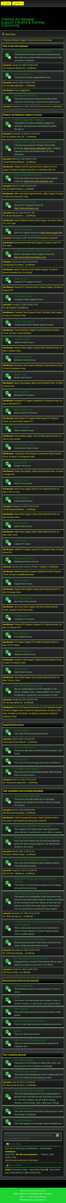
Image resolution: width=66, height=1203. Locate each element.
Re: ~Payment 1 (41, 567)
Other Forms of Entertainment (30, 1040)
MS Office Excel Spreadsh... (14, 813)
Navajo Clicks (21, 580)
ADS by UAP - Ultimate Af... (14, 873)
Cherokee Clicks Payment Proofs (27, 312)
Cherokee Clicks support (52, 312)
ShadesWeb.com (40, 1200)
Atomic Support (40, 220)
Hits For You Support (22, 489)
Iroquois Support (46, 287)
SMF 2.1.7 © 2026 (26, 1197)
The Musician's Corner (26, 1071)
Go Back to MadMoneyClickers (21, 575)
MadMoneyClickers (24, 558)
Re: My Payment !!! (10, 308)
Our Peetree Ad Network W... (14, 68)
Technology (20, 759)
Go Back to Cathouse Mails (35, 710)
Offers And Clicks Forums (28, 175)
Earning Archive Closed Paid (29, 939)
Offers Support (49, 194)
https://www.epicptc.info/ (51, 233)
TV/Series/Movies (23, 986)
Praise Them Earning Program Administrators (38, 837)
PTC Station (20, 633)
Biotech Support (41, 269)
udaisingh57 (58, 106)
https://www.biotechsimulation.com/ (30, 257)
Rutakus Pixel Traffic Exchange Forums (35, 142)
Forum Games (21, 730)
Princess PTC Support (23, 624)
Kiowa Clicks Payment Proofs (45, 514)
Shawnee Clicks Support (24, 660)
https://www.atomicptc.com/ (26, 208)
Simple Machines (40, 1197)
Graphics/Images (23, 1120)
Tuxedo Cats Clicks (24, 321)
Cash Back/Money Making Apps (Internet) (29, 821)
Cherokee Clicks (23, 296)
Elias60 (31, 189)
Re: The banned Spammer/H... (15, 783)
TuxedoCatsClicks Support (25, 330)
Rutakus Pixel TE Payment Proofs (28, 167)
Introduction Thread (24, 95)
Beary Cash (20, 374)
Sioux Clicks (21, 669)
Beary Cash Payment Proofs (43, 383)
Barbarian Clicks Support (24, 365)
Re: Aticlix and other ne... (13, 916)
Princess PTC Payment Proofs (45, 624)
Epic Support (37, 243)
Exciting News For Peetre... (14, 265)
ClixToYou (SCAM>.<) (11, 972)
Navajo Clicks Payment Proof (45, 589)
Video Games (21, 1009)
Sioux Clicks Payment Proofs (44, 677)
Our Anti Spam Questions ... (14, 86)
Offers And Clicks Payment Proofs (28, 194)
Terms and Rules (31, 1191)
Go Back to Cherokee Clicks (14, 315)
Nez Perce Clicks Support (24, 607)
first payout (43, 238)
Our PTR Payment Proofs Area (26, 707)
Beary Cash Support (22, 383)
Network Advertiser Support (29, 120)
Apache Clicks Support (23, 348)
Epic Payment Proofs (22, 243)
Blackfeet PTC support (23, 401)
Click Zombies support (23, 436)
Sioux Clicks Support (22, 677)
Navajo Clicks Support (23, 589)
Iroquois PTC (21, 278)
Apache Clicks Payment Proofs (46, 348)
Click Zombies (21, 427)
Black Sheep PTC (23, 409)
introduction (45, 106)
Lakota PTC (20, 541)
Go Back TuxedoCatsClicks (20, 333)
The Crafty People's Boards (28, 1090)
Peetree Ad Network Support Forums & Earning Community (22, 22)
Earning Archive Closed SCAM (30, 958)
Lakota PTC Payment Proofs (43, 549)
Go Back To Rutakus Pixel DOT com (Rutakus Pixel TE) (32, 170)
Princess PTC (21, 616)
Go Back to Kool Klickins (18, 713)
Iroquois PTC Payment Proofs (26, 287)
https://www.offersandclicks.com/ (38, 181)
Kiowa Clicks (21, 498)
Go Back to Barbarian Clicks (14, 368)
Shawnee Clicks (22, 651)
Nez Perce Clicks (23, 598)
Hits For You (20, 480)
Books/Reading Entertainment (30, 1021)
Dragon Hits (20, 462)
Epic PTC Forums (23, 229)
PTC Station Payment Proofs (43, 642)
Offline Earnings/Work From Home (32, 826)
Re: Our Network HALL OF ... (14, 137)
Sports (17, 1031)
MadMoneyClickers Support (25, 571)
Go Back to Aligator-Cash (13, 710)
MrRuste (32, 68)
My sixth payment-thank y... (14, 189)
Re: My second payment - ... (14, 216)
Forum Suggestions (22, 90)
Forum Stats (13, 1144)
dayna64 (54, 238)
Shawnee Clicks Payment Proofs (48, 660)
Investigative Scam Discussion (30, 893)
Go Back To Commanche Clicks (22, 457)
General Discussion (24, 747)
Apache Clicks (21, 339)
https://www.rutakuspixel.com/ (37, 148)
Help (22, 1191)
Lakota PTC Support (22, 549)
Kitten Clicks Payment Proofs (44, 532)
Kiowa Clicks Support (22, 514)
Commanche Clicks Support (25, 454)
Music (17, 997)
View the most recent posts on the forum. (21, 1160)
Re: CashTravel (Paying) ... (14, 953)
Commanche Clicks (24, 445)
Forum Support (22, 74)
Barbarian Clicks (23, 357)
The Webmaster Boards (26, 769)
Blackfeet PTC (21, 392)
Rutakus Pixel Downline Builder (31, 860)
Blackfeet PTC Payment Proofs (46, 401)
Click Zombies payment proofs (45, 436)
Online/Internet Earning (26, 796)
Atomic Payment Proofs (23, 220)
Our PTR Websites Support (51, 707)
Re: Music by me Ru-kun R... (14, 1085)
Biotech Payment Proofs (24, 269)
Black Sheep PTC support (24, 418)
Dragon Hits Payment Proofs (43, 471)
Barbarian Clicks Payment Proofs (48, 365)
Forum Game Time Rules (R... (15, 742)
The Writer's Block (24, 1060)
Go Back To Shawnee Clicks (14, 663)
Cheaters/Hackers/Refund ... (14, 162)
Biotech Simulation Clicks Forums (32, 251)
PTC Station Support (22, 642)
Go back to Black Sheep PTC (21, 421)
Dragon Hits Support (22, 471)
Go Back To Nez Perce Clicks (21, 610)
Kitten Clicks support (22, 532)
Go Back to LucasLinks (38, 713)
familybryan (10, 1152)
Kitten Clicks (21, 523)
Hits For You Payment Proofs (44, 489)
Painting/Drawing (23, 1108)
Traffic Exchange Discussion (25, 818)
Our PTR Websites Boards (28, 686)
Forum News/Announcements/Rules (33, 51)
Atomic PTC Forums (25, 202)
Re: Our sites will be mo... (13, 703)
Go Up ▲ (42, 1191)
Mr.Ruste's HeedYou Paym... (14, 854)
